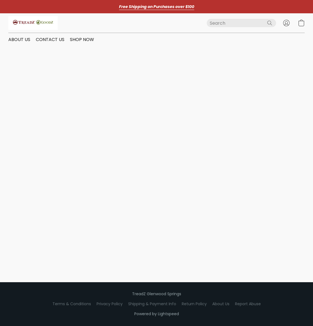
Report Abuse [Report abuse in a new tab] (248, 304)
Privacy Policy (110, 304)
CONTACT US (50, 39)
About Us (220, 304)
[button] (33, 23)
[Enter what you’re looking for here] (241, 23)
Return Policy (194, 304)
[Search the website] (270, 23)
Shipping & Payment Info (152, 304)
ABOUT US (19, 39)
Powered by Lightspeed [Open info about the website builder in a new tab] (156, 314)
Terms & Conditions (71, 304)
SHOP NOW (82, 39)
